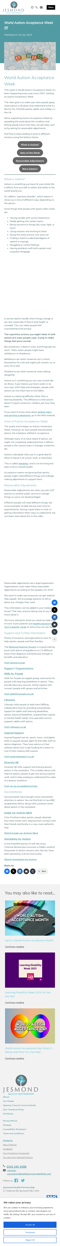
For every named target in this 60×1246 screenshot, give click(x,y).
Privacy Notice (10, 1121)
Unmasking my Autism (17, 838)
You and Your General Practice (18, 1157)
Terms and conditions (13, 1133)
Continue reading (14, 946)
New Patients (10, 1144)
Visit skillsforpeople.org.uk (19, 694)
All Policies (8, 1113)
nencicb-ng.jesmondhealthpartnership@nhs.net (29, 1172)
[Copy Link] (33, 871)
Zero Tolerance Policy (13, 1109)
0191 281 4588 (16, 1166)
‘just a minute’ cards (15, 627)
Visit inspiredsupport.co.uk (19, 756)
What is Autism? (30, 144)
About (6, 1097)
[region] (30, 1222)
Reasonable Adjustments (30, 160)
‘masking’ (23, 463)
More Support (30, 168)
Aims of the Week (30, 152)
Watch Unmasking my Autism (20, 859)
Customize (30, 1232)
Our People (8, 1101)
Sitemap (7, 1125)
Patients (8, 1140)
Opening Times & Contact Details (19, 1105)
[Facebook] (7, 871)
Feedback (8, 1149)
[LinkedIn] (20, 871)
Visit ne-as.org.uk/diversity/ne (20, 786)
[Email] (26, 871)
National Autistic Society (23, 647)
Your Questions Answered (16, 1153)
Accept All (30, 1224)
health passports (42, 623)
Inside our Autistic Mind (18, 812)
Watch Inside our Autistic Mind (21, 833)
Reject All (30, 1240)
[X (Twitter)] (13, 871)
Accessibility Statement (14, 1129)
